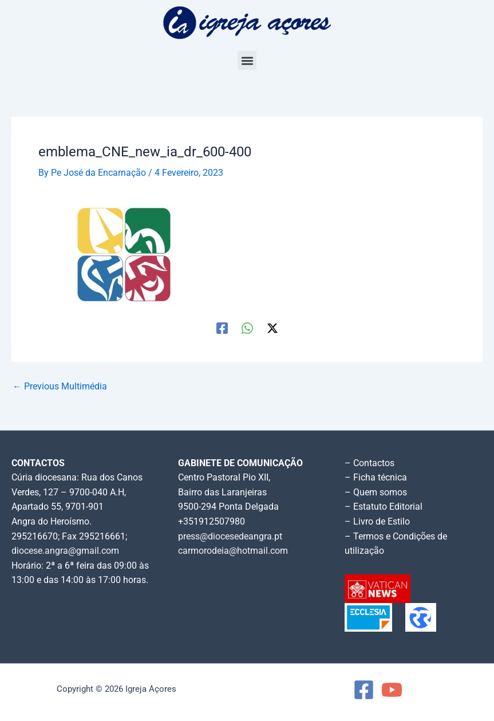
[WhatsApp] (247, 328)
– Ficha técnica (376, 477)
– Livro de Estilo (377, 522)
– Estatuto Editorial (383, 507)
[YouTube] (391, 689)
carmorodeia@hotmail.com (233, 551)
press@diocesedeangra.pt (230, 536)
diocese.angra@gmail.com (65, 551)
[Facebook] (222, 328)
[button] (247, 60)
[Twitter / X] (272, 328)
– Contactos (369, 463)
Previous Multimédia (60, 387)
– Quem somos (376, 492)
